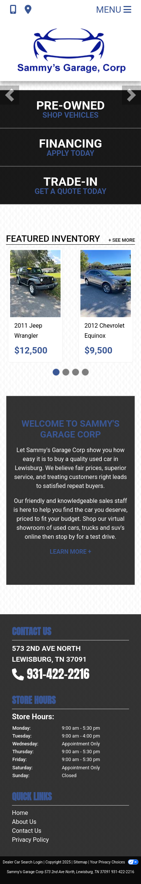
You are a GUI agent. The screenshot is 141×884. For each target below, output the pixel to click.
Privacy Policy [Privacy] (30, 839)
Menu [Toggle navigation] (113, 9)
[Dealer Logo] (71, 50)
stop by (65, 536)
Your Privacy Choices (114, 862)
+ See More (121, 240)
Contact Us (27, 830)
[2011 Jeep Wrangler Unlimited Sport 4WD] (35, 283)
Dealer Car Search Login (23, 862)
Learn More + (70, 551)
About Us (24, 821)
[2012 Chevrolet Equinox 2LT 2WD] (106, 283)
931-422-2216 (58, 674)
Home (20, 812)
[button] (9, 95)
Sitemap (80, 862)
